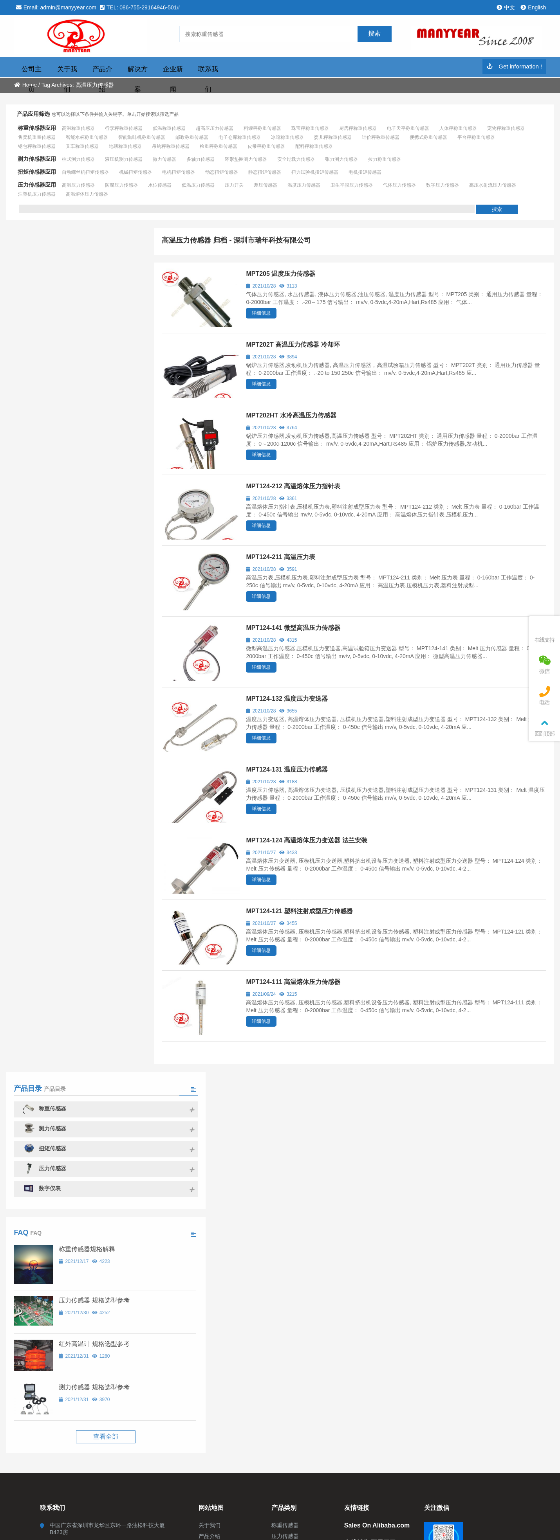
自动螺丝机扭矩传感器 (85, 172)
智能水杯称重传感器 (87, 137)
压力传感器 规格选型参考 (91, 456)
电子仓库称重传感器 (240, 137)
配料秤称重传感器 (314, 146)
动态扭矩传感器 (221, 172)
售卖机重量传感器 (37, 137)
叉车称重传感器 (82, 146)
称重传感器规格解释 (84, 404)
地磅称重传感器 (125, 146)
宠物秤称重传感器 (506, 128)
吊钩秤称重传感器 (171, 146)
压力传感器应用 (37, 185)
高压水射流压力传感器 (492, 185)
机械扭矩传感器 (135, 172)
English (533, 7)
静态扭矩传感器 (264, 172)
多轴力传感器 (200, 159)
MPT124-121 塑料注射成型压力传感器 (299, 911)
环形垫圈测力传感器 (246, 159)
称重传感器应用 (37, 128)
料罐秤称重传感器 (262, 128)
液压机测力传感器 (124, 159)
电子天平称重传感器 (408, 128)
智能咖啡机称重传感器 (141, 137)
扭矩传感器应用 (37, 172)
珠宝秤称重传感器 (310, 128)
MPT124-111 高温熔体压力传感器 (293, 982)
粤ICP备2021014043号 (305, 1199)
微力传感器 (164, 159)
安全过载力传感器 (296, 159)
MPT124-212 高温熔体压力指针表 (293, 486)
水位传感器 (160, 185)
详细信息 (261, 313)
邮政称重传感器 (191, 137)
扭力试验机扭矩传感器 (314, 172)
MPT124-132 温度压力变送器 (287, 698)
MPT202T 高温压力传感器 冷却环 (293, 344)
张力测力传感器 (341, 159)
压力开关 (234, 185)
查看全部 (74, 592)
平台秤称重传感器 (476, 137)
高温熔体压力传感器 (87, 194)
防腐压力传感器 (121, 185)
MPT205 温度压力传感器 (280, 273)
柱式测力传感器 (78, 159)
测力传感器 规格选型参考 (91, 543)
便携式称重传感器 (428, 137)
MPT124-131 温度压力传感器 (287, 769)
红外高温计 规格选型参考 (91, 499)
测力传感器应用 (37, 159)
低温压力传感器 (198, 185)
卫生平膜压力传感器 (352, 185)
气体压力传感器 (399, 185)
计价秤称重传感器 (380, 137)
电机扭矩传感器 (178, 172)
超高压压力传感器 (214, 128)
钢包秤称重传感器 (37, 146)
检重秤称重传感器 (218, 146)
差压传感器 (265, 185)
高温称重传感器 (78, 128)
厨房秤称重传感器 (358, 128)
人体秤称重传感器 (458, 128)
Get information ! (514, 67)
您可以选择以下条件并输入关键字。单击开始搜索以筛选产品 (115, 114)
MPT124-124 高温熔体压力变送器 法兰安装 (306, 840)
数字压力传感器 (442, 185)
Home (25, 85)
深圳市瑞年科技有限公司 (80, 36)
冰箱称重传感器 (287, 137)
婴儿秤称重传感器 (333, 137)
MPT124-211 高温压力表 (280, 557)
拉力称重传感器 (384, 159)
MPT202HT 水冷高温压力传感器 (291, 415)
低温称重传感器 (169, 128)
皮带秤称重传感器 (266, 146)
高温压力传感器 (78, 185)
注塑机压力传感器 (37, 194)
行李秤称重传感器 (124, 128)
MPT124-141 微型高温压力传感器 (293, 627)
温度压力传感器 (303, 185)
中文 (506, 7)
